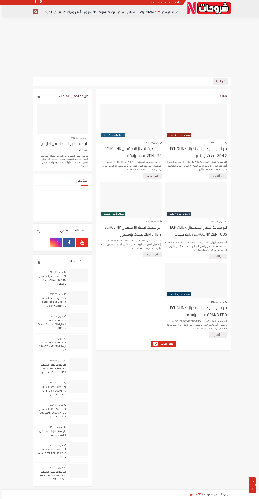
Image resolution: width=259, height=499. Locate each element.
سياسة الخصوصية (171, 4)
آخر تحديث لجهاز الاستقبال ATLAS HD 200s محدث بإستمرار (50, 280)
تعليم (55, 12)
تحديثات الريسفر (168, 12)
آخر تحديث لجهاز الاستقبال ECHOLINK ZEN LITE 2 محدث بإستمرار (130, 231)
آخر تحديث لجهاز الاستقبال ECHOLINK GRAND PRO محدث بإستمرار (196, 311)
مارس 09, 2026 (215, 142)
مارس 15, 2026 (54, 360)
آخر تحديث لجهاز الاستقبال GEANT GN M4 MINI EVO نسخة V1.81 (50, 475)
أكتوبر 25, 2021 (54, 338)
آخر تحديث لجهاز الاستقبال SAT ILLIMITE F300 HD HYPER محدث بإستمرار (50, 368)
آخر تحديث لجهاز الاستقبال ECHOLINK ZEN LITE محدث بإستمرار (130, 152)
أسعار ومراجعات (70, 12)
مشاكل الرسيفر (124, 12)
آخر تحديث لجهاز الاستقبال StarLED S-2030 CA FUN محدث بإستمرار (50, 413)
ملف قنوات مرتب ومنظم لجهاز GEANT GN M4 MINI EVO (50, 346)
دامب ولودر (87, 12)
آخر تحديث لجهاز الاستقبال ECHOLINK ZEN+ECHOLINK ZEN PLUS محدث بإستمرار (196, 232)
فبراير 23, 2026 (54, 294)
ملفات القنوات (146, 12)
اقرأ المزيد (215, 176)
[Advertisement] (129, 48)
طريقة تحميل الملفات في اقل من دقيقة (62, 146)
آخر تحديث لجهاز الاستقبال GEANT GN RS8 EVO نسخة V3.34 (50, 453)
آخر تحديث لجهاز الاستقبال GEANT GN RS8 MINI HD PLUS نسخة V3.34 (50, 302)
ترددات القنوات (104, 12)
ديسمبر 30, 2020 (76, 138)
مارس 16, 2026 (54, 272)
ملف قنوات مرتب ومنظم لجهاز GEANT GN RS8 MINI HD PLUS (50, 324)
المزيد (46, 12)
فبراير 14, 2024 (54, 405)
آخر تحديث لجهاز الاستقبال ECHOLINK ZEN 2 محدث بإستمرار (196, 152)
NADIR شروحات (191, 494)
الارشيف (157, 4)
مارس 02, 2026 (54, 316)
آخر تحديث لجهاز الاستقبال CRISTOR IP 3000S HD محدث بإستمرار (50, 390)
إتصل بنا (148, 4)
